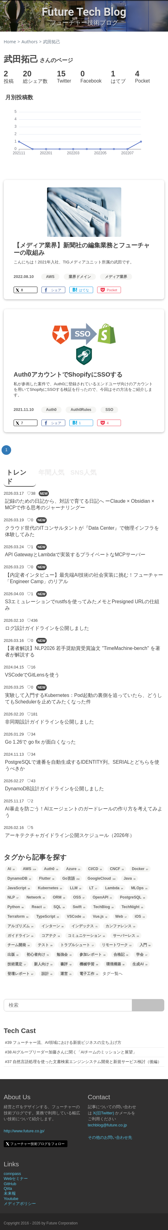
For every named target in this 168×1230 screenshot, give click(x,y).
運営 (65, 974)
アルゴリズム (20, 926)
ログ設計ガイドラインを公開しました (47, 628)
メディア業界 (116, 277)
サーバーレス (126, 935)
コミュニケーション (86, 935)
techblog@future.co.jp (107, 1125)
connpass (12, 1173)
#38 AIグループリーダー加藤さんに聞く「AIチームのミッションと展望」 (71, 1052)
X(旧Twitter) (103, 1113)
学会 (141, 954)
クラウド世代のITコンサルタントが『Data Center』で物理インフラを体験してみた (82, 531)
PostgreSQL (132, 897)
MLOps (139, 888)
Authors (30, 42)
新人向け (43, 964)
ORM (59, 897)
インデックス (84, 926)
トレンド (16, 477)
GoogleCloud (101, 878)
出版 (13, 954)
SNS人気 (84, 472)
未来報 (10, 1193)
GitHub (10, 1183)
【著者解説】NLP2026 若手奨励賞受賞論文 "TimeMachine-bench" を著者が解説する (82, 651)
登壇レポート (20, 974)
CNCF (117, 869)
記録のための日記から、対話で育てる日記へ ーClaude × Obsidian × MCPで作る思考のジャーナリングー (79, 504)
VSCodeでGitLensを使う (32, 674)
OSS (78, 897)
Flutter (46, 878)
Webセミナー (16, 1178)
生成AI (139, 964)
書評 (65, 964)
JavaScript (18, 888)
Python (15, 907)
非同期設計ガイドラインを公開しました (49, 721)
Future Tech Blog (84, 12)
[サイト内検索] (148, 1005)
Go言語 (71, 878)
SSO (109, 410)
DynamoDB (19, 878)
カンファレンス (120, 926)
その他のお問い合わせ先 (110, 1137)
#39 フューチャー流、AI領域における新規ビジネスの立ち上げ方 (63, 1042)
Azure (73, 869)
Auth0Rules (81, 410)
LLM (75, 888)
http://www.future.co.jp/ (24, 1131)
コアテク (50, 935)
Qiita (8, 1188)
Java (129, 878)
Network (36, 897)
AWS (50, 277)
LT (93, 888)
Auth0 (51, 410)
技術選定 (16, 964)
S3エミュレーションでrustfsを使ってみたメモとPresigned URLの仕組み (82, 605)
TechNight (132, 907)
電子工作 (89, 974)
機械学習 (89, 964)
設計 (47, 974)
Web (121, 916)
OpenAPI (102, 897)
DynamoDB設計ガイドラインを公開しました (54, 788)
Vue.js (100, 916)
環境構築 (115, 964)
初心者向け (38, 954)
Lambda (114, 888)
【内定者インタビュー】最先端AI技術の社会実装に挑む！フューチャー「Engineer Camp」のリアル (84, 578)
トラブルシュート (77, 945)
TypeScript (47, 916)
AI (11, 869)
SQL (59, 907)
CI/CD (95, 869)
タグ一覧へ (112, 973)
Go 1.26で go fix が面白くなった (40, 742)
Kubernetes (50, 888)
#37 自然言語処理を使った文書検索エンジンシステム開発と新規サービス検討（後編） (83, 1061)
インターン (52, 926)
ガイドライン (20, 935)
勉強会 (64, 954)
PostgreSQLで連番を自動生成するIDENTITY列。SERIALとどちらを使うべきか (82, 765)
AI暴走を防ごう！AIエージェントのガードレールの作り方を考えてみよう (83, 812)
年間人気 (51, 472)
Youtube (11, 1198)
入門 (145, 945)
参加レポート (93, 954)
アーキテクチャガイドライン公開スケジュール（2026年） (70, 835)
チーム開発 (18, 945)
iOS (139, 916)
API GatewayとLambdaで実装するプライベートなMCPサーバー (75, 554)
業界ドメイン (80, 277)
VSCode (76, 916)
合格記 (121, 954)
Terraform (17, 916)
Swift (79, 907)
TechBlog (103, 907)
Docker (140, 869)
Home (10, 42)
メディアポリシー (20, 1203)
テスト (45, 945)
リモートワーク (116, 945)
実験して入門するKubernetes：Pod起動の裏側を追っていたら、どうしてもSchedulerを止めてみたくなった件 (83, 698)
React (38, 907)
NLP (13, 897)
